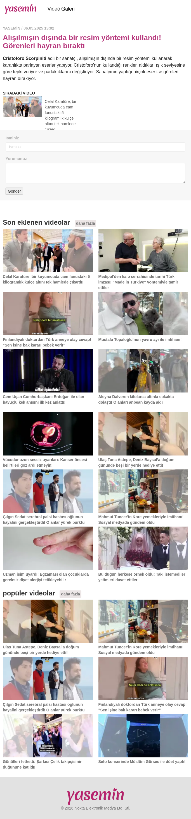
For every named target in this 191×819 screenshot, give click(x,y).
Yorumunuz (16, 158)
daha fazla (85, 223)
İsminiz (12, 138)
